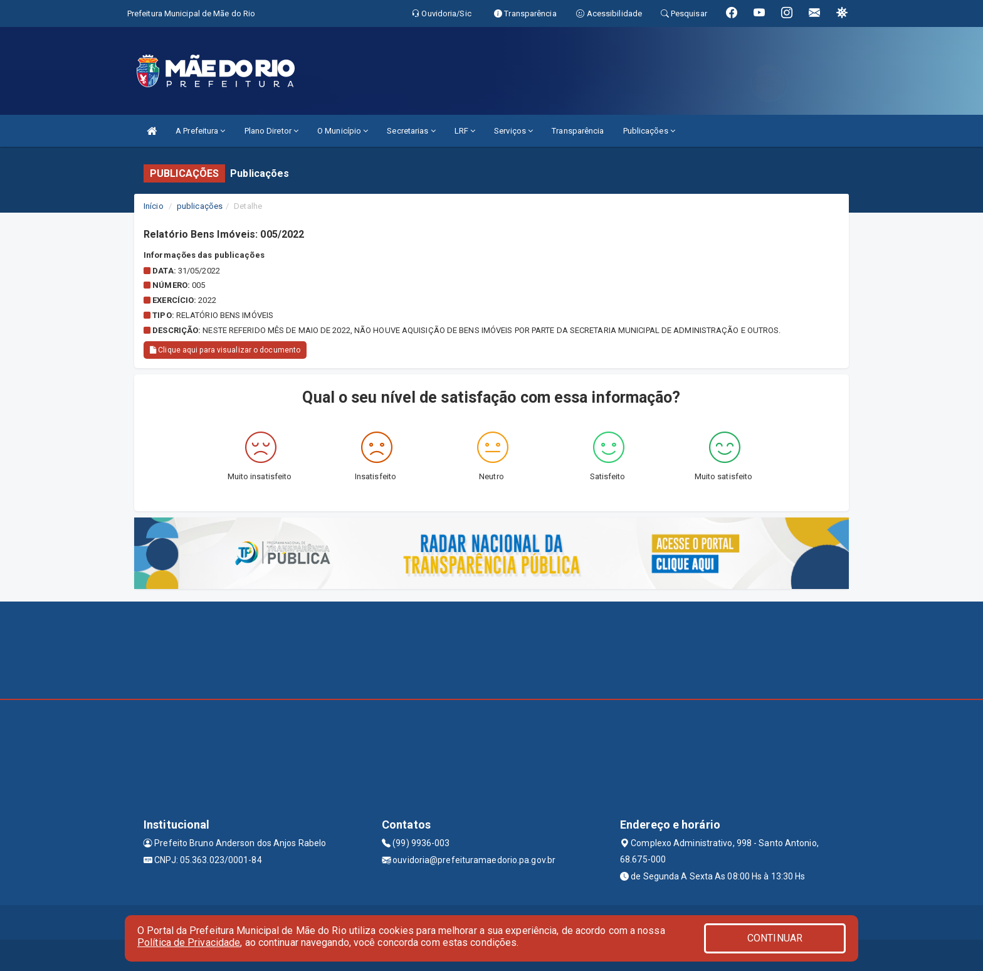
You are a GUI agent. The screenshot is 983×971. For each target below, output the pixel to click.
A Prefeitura (200, 130)
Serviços (513, 130)
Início (154, 206)
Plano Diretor (271, 130)
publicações (200, 206)
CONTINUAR (774, 938)
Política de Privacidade (188, 942)
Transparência (578, 130)
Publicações (649, 130)
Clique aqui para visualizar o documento (225, 350)
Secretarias (411, 130)
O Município (342, 130)
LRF (465, 130)
